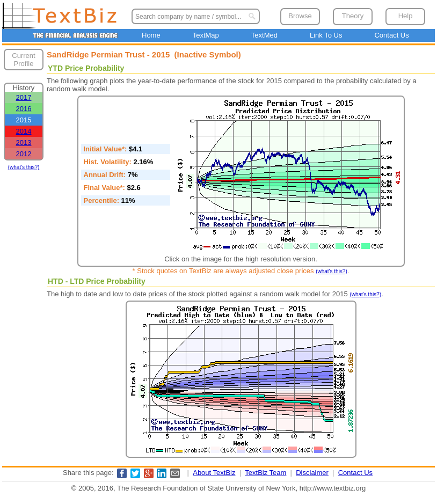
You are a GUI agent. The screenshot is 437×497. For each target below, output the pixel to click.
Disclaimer (312, 473)
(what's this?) (24, 167)
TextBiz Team (265, 473)
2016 (24, 109)
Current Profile (23, 60)
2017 (24, 97)
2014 (24, 131)
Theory (352, 16)
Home (151, 35)
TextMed (264, 35)
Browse (299, 16)
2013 (24, 142)
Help (405, 16)
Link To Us (326, 35)
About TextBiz (214, 473)
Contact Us (391, 35)
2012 (24, 154)
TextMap (206, 35)
